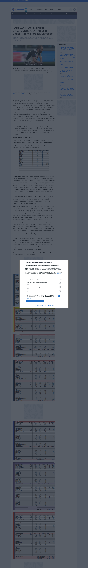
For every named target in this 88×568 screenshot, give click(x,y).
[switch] (59, 282)
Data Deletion (36, 305)
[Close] (66, 262)
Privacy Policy (51, 305)
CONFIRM (34, 300)
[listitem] (44, 280)
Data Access (43, 305)
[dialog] (44, 284)
